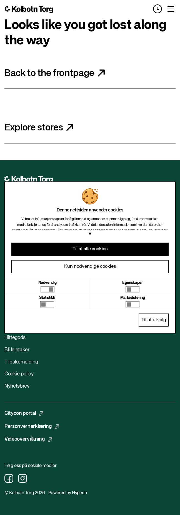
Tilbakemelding (21, 362)
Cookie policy (19, 374)
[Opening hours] (160, 8)
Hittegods (15, 337)
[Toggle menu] (170, 8)
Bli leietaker (16, 349)
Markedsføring (132, 298)
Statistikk (47, 298)
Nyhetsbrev (16, 386)
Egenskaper (132, 283)
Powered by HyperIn (67, 493)
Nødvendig (47, 283)
